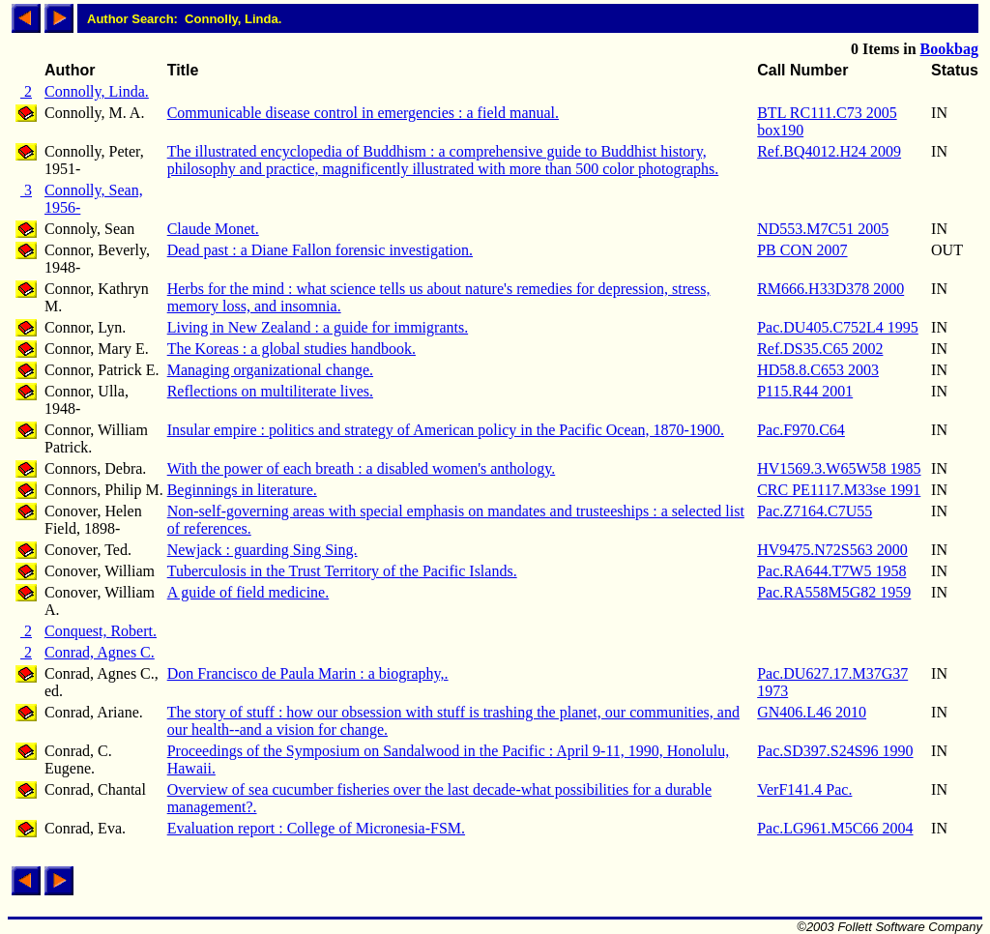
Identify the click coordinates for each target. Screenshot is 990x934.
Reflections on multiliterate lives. (270, 391)
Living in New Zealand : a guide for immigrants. (317, 327)
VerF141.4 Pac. (804, 789)
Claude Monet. (213, 228)
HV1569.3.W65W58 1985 (838, 468)
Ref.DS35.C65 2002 (820, 348)
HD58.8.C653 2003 (818, 370)
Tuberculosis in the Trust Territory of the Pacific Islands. (342, 571)
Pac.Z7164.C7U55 (814, 511)
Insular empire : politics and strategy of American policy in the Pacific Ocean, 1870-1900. (445, 430)
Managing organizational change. (270, 370)
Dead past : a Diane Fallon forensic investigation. (320, 250)
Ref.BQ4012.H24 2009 (829, 151)
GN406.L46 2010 (811, 712)
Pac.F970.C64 (801, 430)
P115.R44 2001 (805, 391)
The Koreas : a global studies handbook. (291, 348)
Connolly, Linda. (96, 91)
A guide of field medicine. (248, 592)
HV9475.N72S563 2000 (832, 549)
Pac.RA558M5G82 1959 (834, 592)
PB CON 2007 (802, 250)
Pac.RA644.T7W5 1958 (831, 571)
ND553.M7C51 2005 (822, 228)
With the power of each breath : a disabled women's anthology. (361, 468)
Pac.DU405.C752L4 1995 (837, 327)
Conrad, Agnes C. (99, 652)
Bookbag (949, 49)
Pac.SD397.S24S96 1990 (835, 751)
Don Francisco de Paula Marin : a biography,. (308, 673)
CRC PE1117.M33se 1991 (838, 490)
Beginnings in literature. (242, 490)
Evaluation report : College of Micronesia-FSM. (316, 828)
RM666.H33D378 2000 (830, 288)
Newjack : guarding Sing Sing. (262, 549)
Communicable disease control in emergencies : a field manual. (363, 112)
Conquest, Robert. (100, 631)
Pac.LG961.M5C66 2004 (835, 828)
